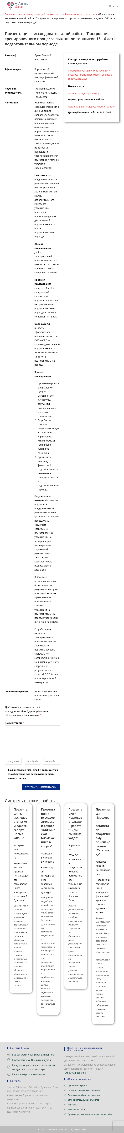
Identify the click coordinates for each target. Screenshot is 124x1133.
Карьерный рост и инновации (28, 1074)
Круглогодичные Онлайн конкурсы (31, 1059)
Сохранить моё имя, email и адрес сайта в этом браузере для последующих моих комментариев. (33, 774)
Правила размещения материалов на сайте (90, 1114)
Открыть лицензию (75, 1072)
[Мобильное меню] (113, 6)
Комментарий (14, 722)
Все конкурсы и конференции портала (33, 1054)
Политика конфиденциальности (84, 1095)
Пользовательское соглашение (84, 1090)
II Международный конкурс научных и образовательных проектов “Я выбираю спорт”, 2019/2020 (90, 74)
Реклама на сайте (77, 1109)
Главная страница (15, 14)
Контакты (72, 1104)
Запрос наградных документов (83, 1099)
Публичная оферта (77, 1085)
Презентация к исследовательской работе (91, 106)
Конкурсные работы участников (44, 14)
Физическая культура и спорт (81, 14)
